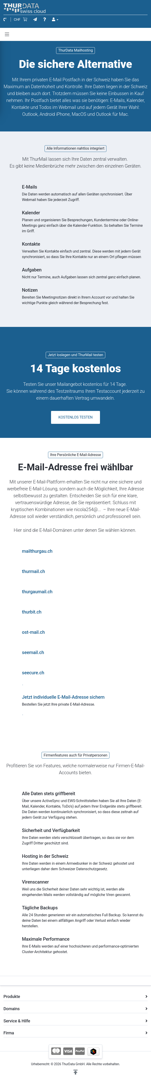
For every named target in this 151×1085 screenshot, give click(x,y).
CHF (17, 19)
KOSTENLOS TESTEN (75, 417)
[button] (75, 1072)
